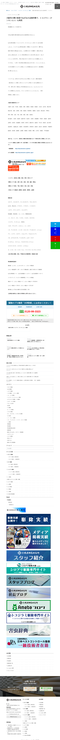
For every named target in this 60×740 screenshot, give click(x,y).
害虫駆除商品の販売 (30, 423)
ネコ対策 (30, 410)
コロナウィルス (30, 429)
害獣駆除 (30, 419)
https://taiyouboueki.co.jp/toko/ (22, 148)
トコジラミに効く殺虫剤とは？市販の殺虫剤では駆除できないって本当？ (21, 360)
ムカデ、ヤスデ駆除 (30, 396)
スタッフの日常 (30, 398)
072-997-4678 (11, 708)
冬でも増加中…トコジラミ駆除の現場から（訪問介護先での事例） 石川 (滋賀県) (23, 375)
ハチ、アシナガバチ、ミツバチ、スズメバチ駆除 (30, 414)
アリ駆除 (30, 402)
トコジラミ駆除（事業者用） (14, 466)
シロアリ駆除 (30, 386)
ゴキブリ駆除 (30, 382)
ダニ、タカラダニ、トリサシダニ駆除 (30, 408)
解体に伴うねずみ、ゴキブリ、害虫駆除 (30, 427)
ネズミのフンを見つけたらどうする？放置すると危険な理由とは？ (19, 363)
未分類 (30, 400)
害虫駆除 (30, 421)
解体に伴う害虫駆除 (30, 437)
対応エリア (30, 433)
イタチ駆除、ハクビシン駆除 (30, 388)
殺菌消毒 (30, 425)
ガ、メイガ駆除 (30, 404)
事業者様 (10, 497)
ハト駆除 (30, 417)
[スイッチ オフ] (57, 6)
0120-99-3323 (33, 311)
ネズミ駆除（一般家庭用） (13, 461)
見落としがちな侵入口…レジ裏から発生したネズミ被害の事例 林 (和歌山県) (22, 371)
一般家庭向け (11, 499)
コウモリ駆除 (30, 406)
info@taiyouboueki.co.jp (14, 710)
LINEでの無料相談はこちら (40, 315)
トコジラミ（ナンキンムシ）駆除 (14, 14)
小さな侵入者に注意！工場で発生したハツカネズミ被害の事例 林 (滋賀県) (22, 367)
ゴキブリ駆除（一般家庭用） (14, 454)
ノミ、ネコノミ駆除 (30, 412)
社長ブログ (30, 435)
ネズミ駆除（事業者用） (13, 459)
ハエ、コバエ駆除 (30, 390)
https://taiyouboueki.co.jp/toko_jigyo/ (24, 152)
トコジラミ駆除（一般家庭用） (14, 469)
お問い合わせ (14, 713)
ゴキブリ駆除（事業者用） (13, 451)
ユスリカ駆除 (30, 431)
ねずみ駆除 (30, 384)
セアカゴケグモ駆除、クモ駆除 (30, 394)
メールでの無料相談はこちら (21, 315)
